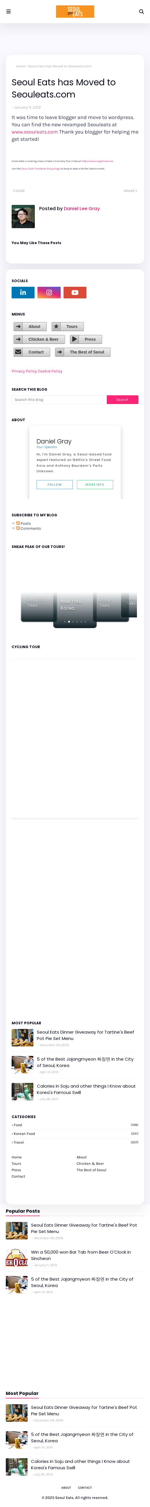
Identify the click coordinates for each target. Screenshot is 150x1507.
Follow (55, 484)
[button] (65, 622)
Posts (23, 523)
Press (90, 339)
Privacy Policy (24, 371)
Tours (71, 326)
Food (76, 1125)
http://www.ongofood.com (97, 161)
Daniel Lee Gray (81, 208)
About (34, 326)
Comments (28, 528)
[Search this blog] (59, 399)
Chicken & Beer (43, 339)
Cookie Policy (50, 371)
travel (76, 1142)
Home (20, 66)
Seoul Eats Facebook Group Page (40, 168)
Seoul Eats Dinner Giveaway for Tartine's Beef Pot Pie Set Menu (85, 1035)
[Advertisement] (29, 919)
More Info (95, 484)
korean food (76, 1133)
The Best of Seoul (87, 352)
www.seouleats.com (35, 132)
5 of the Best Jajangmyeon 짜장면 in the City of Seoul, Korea (85, 1062)
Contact (36, 352)
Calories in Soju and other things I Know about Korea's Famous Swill (86, 1089)
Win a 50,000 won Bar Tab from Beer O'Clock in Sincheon (81, 1255)
